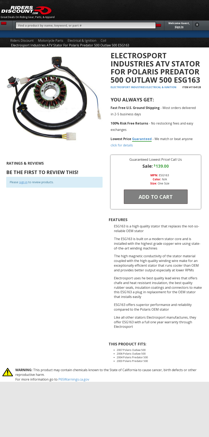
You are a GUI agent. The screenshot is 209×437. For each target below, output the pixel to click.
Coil (103, 40)
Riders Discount (22, 40)
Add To (156, 196)
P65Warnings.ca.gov (73, 379)
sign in (23, 182)
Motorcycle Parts (50, 40)
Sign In (179, 27)
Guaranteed (142, 139)
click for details (122, 145)
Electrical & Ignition (82, 40)
